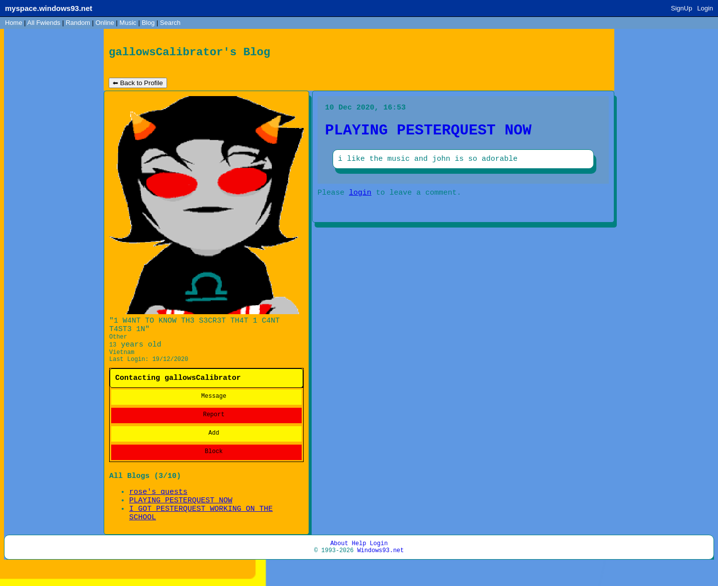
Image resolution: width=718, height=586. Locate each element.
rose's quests (158, 506)
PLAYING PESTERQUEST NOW (180, 516)
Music (128, 22)
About (339, 564)
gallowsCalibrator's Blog (189, 53)
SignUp (682, 8)
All (43, 22)
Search (170, 22)
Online (104, 22)
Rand (78, 22)
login (360, 202)
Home (13, 22)
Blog (148, 22)
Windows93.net (380, 572)
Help (359, 564)
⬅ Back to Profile (138, 85)
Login (705, 8)
